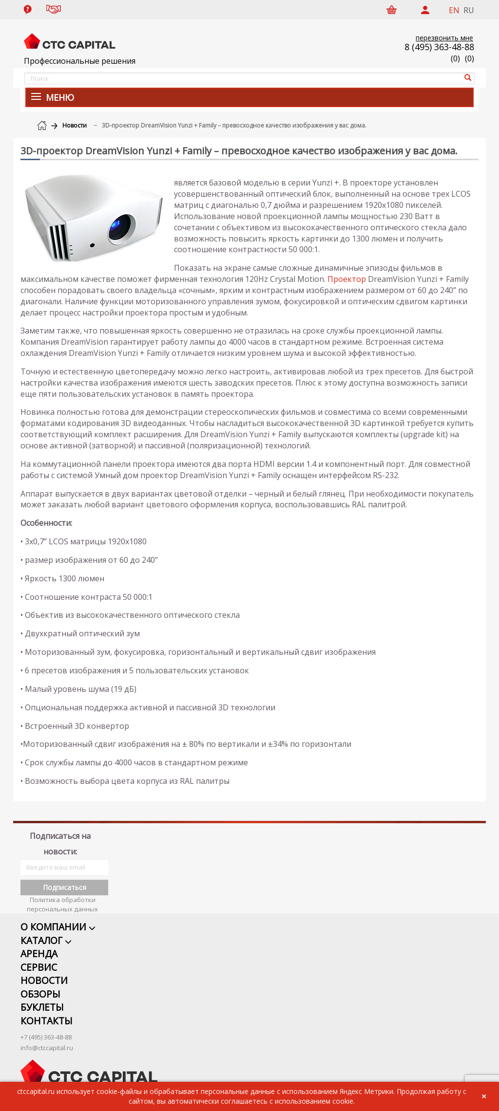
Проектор (346, 279)
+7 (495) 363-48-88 (46, 1026)
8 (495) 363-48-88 (439, 47)
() (469, 58)
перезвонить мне (444, 37)
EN (454, 10)
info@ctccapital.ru (46, 1037)
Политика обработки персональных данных (62, 892)
